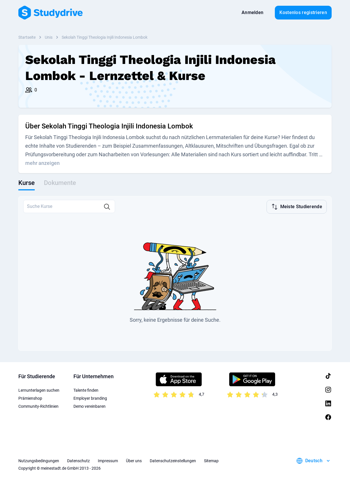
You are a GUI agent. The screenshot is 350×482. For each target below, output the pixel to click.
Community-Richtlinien (38, 405)
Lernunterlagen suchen (38, 389)
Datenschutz (78, 460)
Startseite (27, 37)
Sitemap (211, 460)
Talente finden (85, 389)
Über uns (134, 460)
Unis (48, 37)
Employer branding (90, 397)
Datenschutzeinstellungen (173, 460)
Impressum (108, 460)
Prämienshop (30, 397)
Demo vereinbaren (89, 405)
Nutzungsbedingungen (38, 460)
